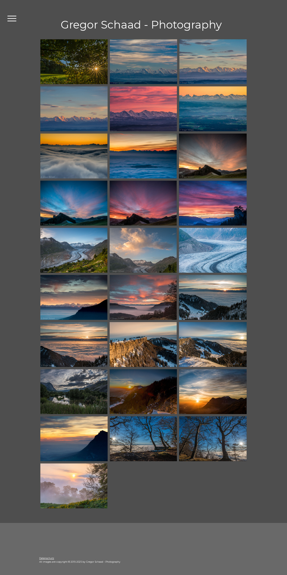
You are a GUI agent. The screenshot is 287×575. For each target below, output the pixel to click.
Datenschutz (46, 558)
